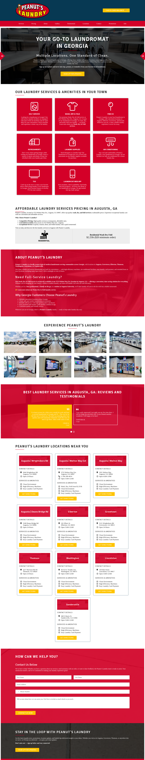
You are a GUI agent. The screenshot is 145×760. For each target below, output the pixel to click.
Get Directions (28, 494)
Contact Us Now (25, 713)
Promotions (112, 23)
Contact (98, 23)
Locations (86, 23)
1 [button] (71, 432)
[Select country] (17, 692)
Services (21, 23)
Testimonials (71, 23)
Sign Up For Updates (72, 74)
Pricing (33, 23)
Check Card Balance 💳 (116, 10)
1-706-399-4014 (66, 476)
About (45, 23)
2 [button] (74, 432)
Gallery (57, 23)
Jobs (125, 23)
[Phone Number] (72, 692)
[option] (72, 56)
